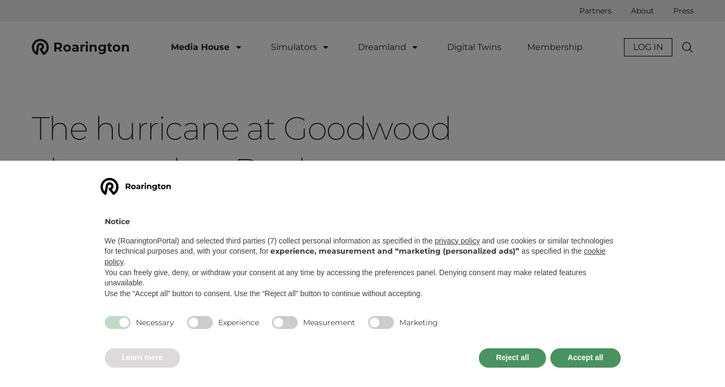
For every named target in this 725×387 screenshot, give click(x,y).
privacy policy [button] (457, 240)
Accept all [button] (585, 357)
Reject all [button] (512, 357)
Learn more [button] (142, 357)
